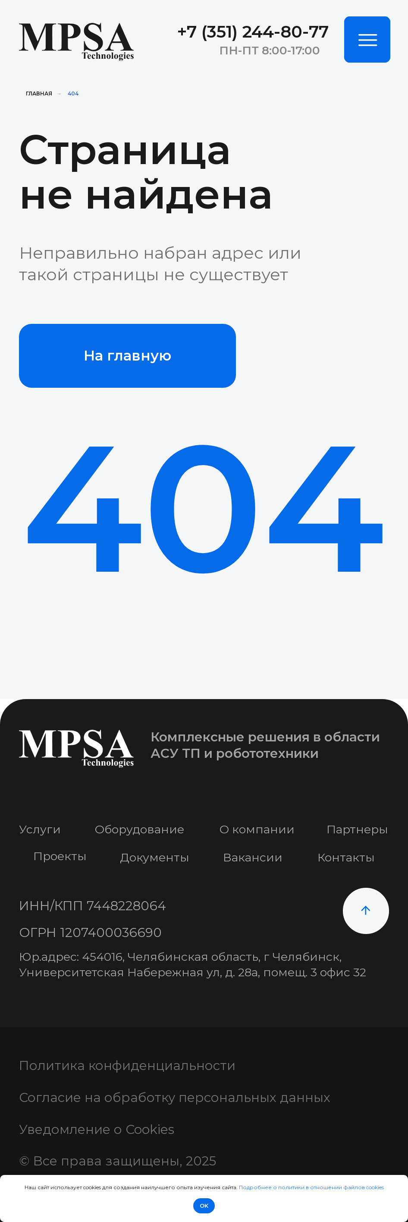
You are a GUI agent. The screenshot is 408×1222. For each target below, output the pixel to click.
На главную (127, 355)
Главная (39, 93)
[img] (367, 39)
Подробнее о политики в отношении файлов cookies (311, 1187)
